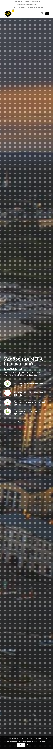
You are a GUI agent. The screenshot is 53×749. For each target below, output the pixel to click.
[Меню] (46, 13)
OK (21, 745)
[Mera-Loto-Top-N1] (22, 13)
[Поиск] (41, 13)
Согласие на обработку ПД (32, 1)
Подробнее (31, 745)
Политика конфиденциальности (27, 4)
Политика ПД (18, 1)
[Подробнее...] (26, 422)
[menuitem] (18, 1)
